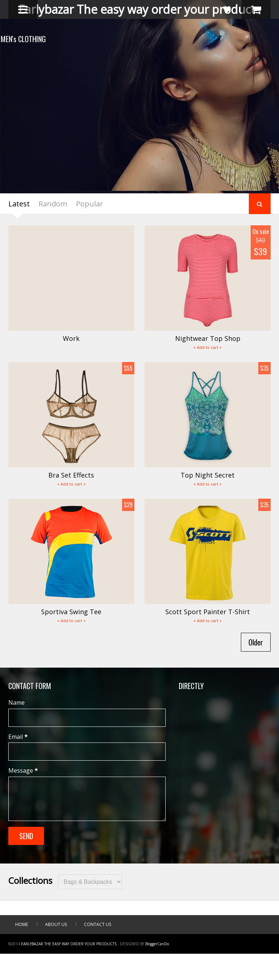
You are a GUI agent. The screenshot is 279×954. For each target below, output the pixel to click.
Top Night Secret (208, 475)
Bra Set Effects (71, 475)
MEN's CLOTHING (30, 38)
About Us (56, 924)
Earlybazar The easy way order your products (139, 9)
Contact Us (97, 924)
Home (21, 924)
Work (71, 338)
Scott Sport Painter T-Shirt (207, 611)
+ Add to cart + (207, 347)
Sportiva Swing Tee (71, 611)
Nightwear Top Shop (207, 338)
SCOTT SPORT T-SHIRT (72, 76)
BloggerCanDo (157, 943)
